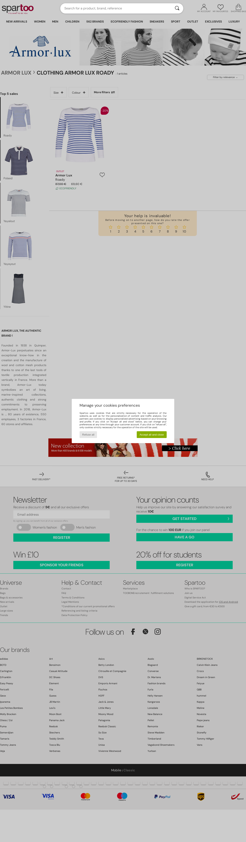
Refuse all (88, 434)
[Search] (177, 8)
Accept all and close (152, 434)
